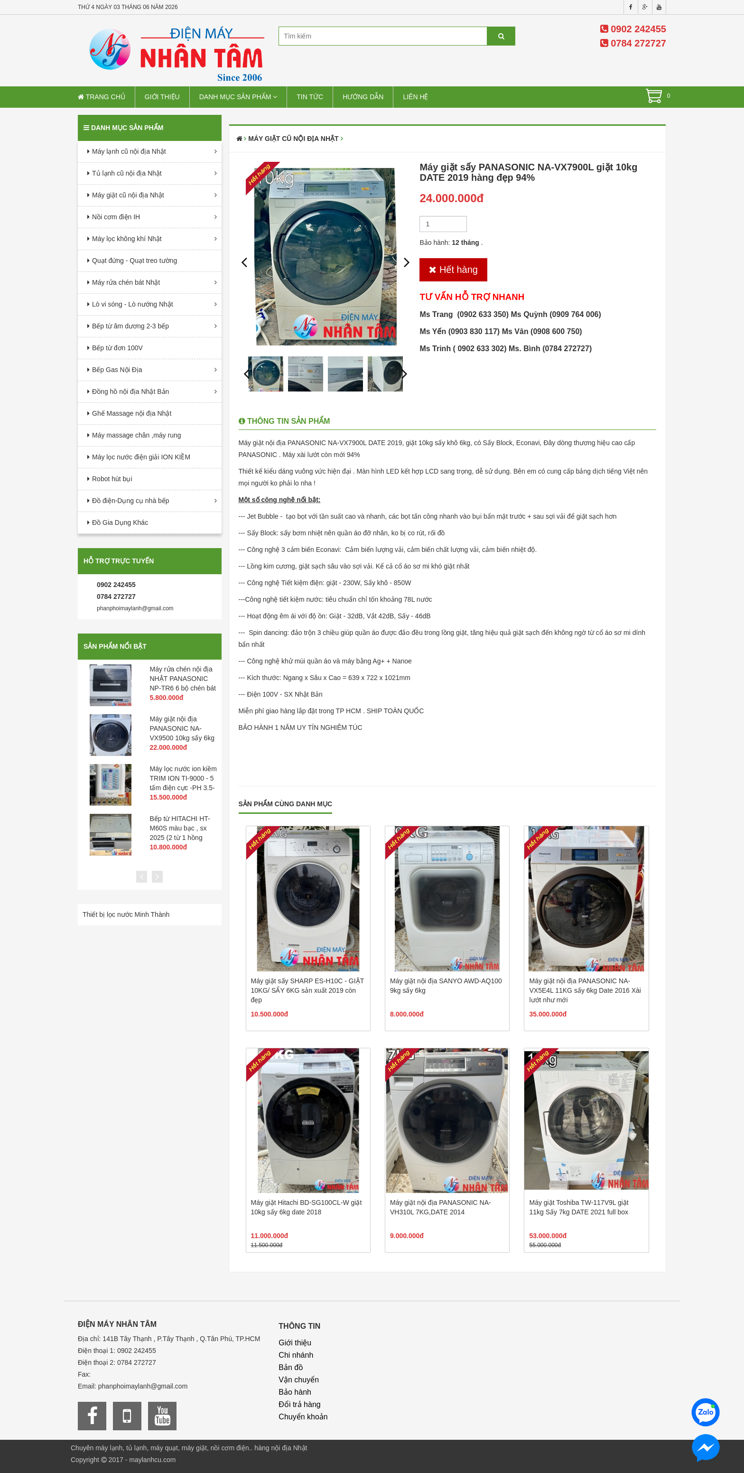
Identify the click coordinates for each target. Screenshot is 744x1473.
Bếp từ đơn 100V (117, 348)
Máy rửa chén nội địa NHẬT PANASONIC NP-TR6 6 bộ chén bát (183, 678)
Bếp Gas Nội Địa (117, 369)
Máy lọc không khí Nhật (127, 238)
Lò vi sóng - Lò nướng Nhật (132, 304)
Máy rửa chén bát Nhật (126, 282)
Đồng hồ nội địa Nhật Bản (130, 391)
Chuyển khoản (303, 1417)
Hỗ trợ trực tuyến (119, 561)
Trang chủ (101, 97)
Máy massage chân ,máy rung (136, 435)
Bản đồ (291, 1367)
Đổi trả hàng (299, 1404)
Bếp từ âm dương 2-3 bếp (130, 326)
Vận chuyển (299, 1380)
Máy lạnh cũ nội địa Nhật (129, 151)
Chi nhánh (296, 1355)
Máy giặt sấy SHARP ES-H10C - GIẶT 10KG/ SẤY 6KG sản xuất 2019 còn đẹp (307, 990)
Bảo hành (295, 1392)
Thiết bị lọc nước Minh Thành (126, 914)
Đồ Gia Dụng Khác (120, 522)
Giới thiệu (162, 97)
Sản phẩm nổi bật (115, 646)
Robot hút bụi (112, 479)
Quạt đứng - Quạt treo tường (134, 260)
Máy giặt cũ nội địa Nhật (128, 195)
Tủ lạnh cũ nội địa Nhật (127, 173)
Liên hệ (415, 97)
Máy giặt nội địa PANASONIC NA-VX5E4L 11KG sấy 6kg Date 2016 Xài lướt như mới (585, 990)
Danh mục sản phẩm (238, 97)
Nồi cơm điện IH (116, 217)
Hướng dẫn (363, 97)
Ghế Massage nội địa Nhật (131, 413)
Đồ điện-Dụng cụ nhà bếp (130, 500)
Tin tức (310, 97)
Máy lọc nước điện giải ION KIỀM (141, 457)
